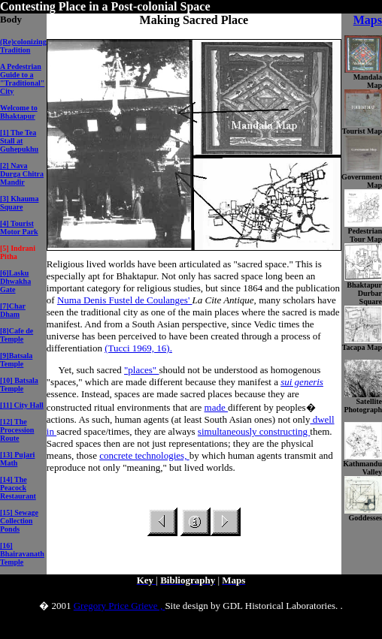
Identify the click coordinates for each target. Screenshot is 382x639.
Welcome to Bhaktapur (19, 112)
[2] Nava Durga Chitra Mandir (22, 173)
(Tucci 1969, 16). (138, 348)
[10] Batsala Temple (19, 384)
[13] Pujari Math (17, 459)
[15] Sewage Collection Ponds (19, 520)
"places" (141, 369)
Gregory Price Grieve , (119, 605)
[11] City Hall (22, 405)
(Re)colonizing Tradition (23, 46)
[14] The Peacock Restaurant (18, 487)
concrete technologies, (144, 455)
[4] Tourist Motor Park (19, 227)
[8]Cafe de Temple (16, 335)
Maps (367, 20)
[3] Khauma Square (19, 202)
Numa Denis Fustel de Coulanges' (125, 300)
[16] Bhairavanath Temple (22, 553)
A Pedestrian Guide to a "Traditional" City (22, 78)
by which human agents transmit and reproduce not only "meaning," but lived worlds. (190, 461)
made (216, 407)
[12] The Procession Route (17, 429)
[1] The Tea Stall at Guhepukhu (19, 140)
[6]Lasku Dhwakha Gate (15, 281)
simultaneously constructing (254, 431)
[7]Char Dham (13, 310)
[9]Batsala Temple (16, 359)
